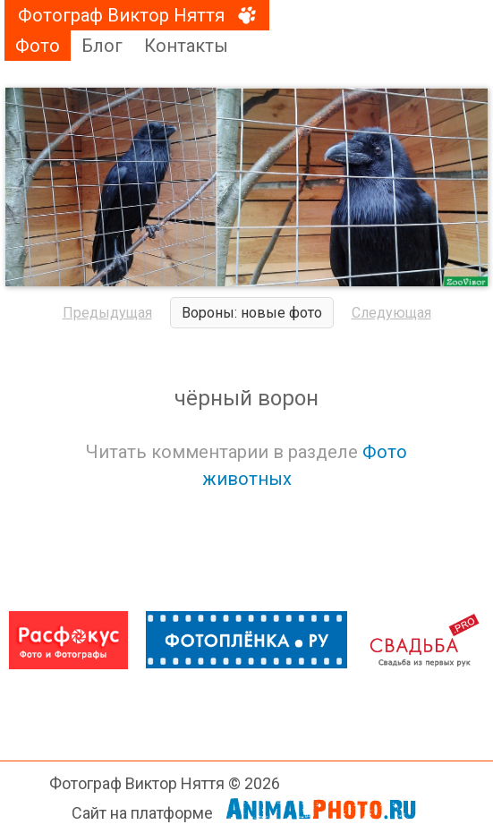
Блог (102, 45)
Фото (37, 45)
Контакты (186, 45)
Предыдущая (107, 312)
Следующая (391, 312)
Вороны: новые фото (252, 312)
